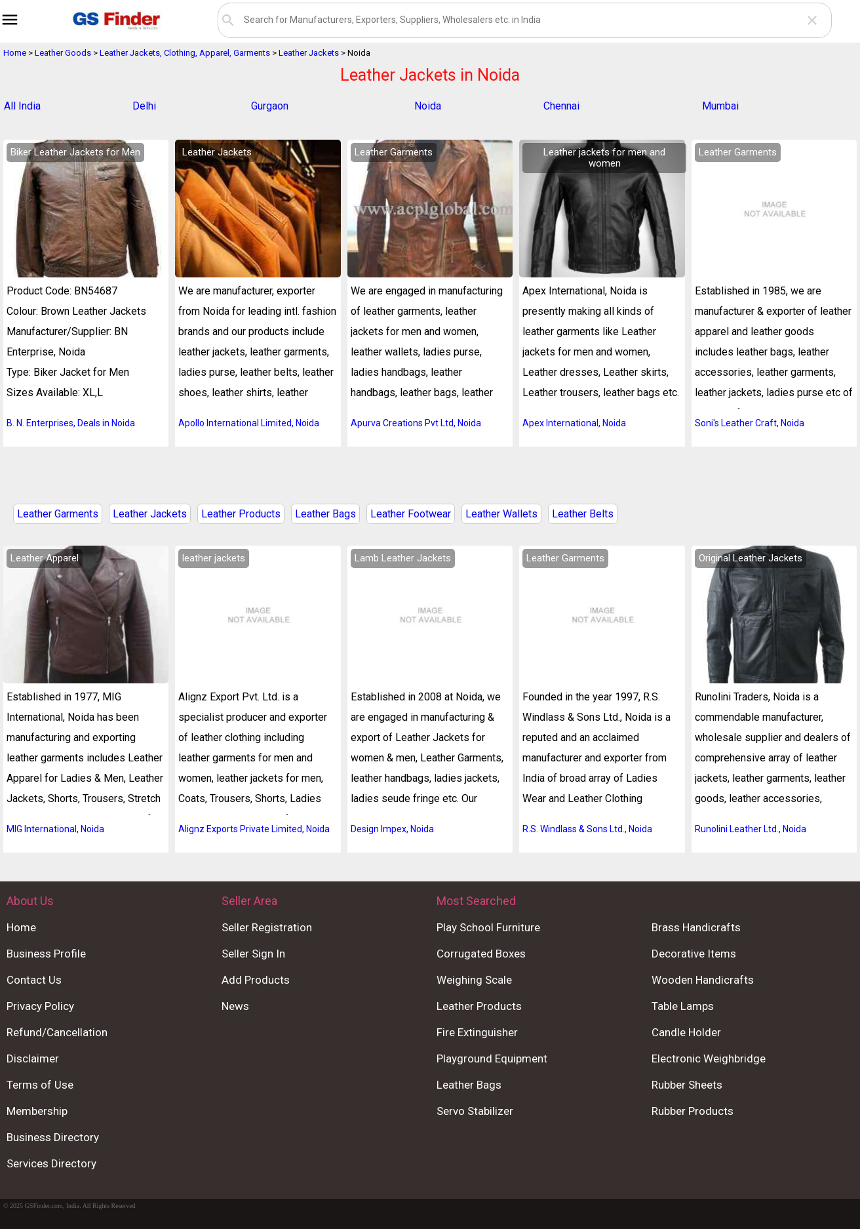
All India (22, 106)
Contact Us (34, 979)
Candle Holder (686, 1032)
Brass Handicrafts (696, 927)
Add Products (256, 979)
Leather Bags (325, 514)
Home (21, 927)
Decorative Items (694, 953)
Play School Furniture (488, 927)
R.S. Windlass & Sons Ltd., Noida (587, 829)
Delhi (144, 106)
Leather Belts (583, 514)
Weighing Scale (474, 979)
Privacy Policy (40, 1006)
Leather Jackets (150, 514)
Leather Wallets (501, 514)
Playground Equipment (492, 1058)
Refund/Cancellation (57, 1032)
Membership (37, 1111)
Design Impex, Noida (392, 829)
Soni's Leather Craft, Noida (749, 423)
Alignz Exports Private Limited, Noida (254, 829)
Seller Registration (267, 927)
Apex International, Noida (574, 423)
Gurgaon (269, 106)
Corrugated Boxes (481, 953)
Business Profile (46, 953)
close (812, 20)
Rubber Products (692, 1111)
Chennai (561, 106)
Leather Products (241, 514)
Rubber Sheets (687, 1084)
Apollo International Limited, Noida (248, 423)
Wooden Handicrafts (703, 979)
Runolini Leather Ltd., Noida (750, 829)
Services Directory (51, 1163)
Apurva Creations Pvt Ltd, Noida (416, 423)
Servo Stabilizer (475, 1111)
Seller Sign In (253, 953)
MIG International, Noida (55, 829)
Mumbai (720, 106)
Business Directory (53, 1137)
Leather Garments (57, 514)
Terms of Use (40, 1084)
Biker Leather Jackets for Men (75, 152)
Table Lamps (683, 1006)
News (235, 1006)
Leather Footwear (410, 514)
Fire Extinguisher (477, 1032)
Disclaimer (33, 1058)
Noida (427, 106)
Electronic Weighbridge (709, 1058)
